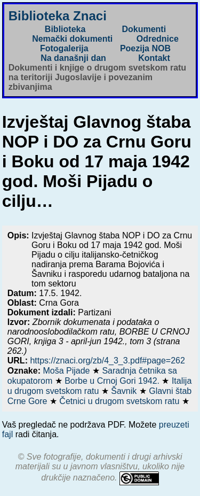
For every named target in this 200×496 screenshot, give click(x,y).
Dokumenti (144, 29)
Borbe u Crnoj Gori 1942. (113, 380)
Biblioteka (65, 29)
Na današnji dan (73, 58)
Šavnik (125, 391)
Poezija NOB (145, 48)
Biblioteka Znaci (58, 16)
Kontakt (154, 58)
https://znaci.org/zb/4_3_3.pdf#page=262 (107, 360)
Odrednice (158, 38)
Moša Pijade (67, 370)
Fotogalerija (64, 48)
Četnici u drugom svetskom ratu (120, 401)
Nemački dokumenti (72, 38)
